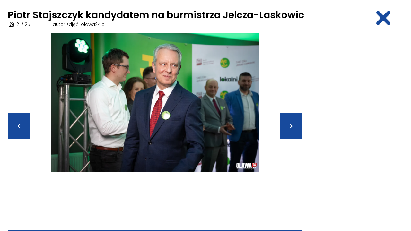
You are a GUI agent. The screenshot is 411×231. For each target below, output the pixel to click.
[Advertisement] (358, 129)
